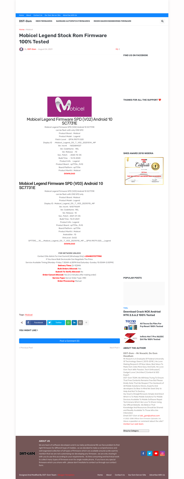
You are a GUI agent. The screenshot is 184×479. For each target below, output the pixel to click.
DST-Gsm (25, 21)
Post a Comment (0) (69, 341)
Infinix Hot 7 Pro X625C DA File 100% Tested (152, 338)
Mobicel (29, 30)
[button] (162, 21)
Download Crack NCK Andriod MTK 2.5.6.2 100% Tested (142, 313)
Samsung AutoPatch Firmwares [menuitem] (73, 21)
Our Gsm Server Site (53, 15)
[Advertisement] (92, 6)
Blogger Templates (66, 475)
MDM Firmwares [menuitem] (44, 21)
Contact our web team (133, 424)
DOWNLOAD (69, 173)
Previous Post (26, 348)
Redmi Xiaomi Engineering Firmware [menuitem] (112, 21)
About (28, 15)
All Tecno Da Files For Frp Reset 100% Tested (151, 325)
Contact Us (38, 15)
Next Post (114, 348)
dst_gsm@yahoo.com (150, 416)
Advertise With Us (70, 15)
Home (21, 15)
